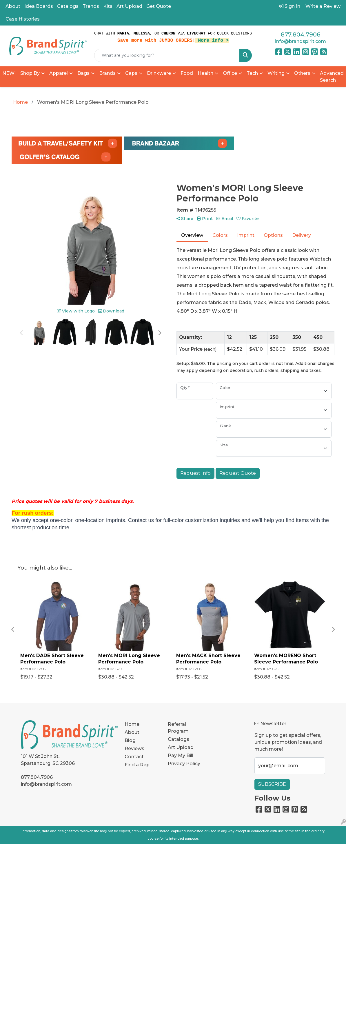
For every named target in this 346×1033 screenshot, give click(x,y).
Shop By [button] (30, 73)
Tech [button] (252, 73)
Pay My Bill (180, 755)
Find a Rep (137, 765)
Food (187, 73)
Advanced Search (332, 76)
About (13, 6)
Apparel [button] (58, 73)
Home (132, 724)
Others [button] (302, 73)
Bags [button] (83, 73)
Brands (107, 73)
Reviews (134, 748)
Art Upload (129, 6)
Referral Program (178, 727)
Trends (91, 6)
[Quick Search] (167, 55)
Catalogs (68, 6)
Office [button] (230, 73)
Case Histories (23, 19)
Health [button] (205, 73)
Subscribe (272, 784)
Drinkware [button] (159, 73)
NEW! (9, 73)
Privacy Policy (184, 763)
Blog (130, 740)
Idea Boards (38, 6)
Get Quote (158, 6)
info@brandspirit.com (300, 41)
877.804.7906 (300, 34)
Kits (107, 6)
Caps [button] (131, 73)
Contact (134, 756)
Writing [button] (276, 73)
